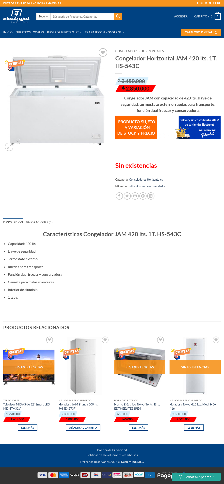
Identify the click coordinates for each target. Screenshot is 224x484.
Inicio (8, 32)
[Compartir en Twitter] (127, 196)
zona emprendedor (153, 186)
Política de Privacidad (112, 450)
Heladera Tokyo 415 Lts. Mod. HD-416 (193, 406)
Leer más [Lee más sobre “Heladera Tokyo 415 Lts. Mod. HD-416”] (193, 427)
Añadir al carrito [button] (83, 427)
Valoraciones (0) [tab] (39, 222)
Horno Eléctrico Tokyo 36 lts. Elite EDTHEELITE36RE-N (137, 406)
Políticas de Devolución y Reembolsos (112, 455)
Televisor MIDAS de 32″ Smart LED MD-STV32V (26, 406)
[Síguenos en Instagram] (202, 3)
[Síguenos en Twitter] (210, 3)
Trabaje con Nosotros (104, 32)
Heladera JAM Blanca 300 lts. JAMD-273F (78, 406)
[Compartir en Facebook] (119, 196)
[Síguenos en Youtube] (218, 3)
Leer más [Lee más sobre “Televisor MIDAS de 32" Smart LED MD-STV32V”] (27, 427)
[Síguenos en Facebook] (197, 3)
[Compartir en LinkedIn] (150, 196)
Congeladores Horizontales (139, 51)
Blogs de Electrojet (64, 32)
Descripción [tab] (13, 222)
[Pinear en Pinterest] (143, 196)
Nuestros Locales (30, 32)
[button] (181, 16)
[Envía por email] (135, 196)
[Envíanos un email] (214, 3)
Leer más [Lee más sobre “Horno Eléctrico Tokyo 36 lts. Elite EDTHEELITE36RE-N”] (138, 427)
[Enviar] (118, 16)
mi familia (135, 186)
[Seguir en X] (206, 3)
